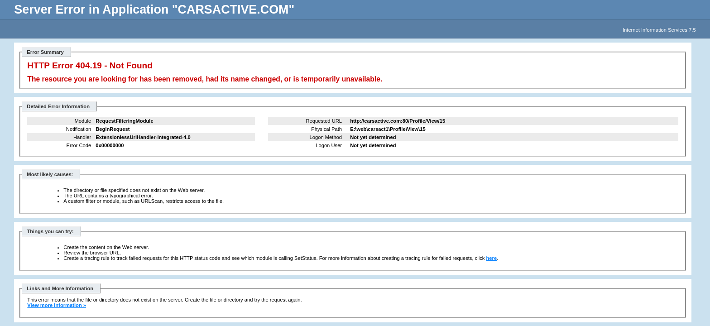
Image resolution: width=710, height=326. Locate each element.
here (491, 258)
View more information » (56, 305)
